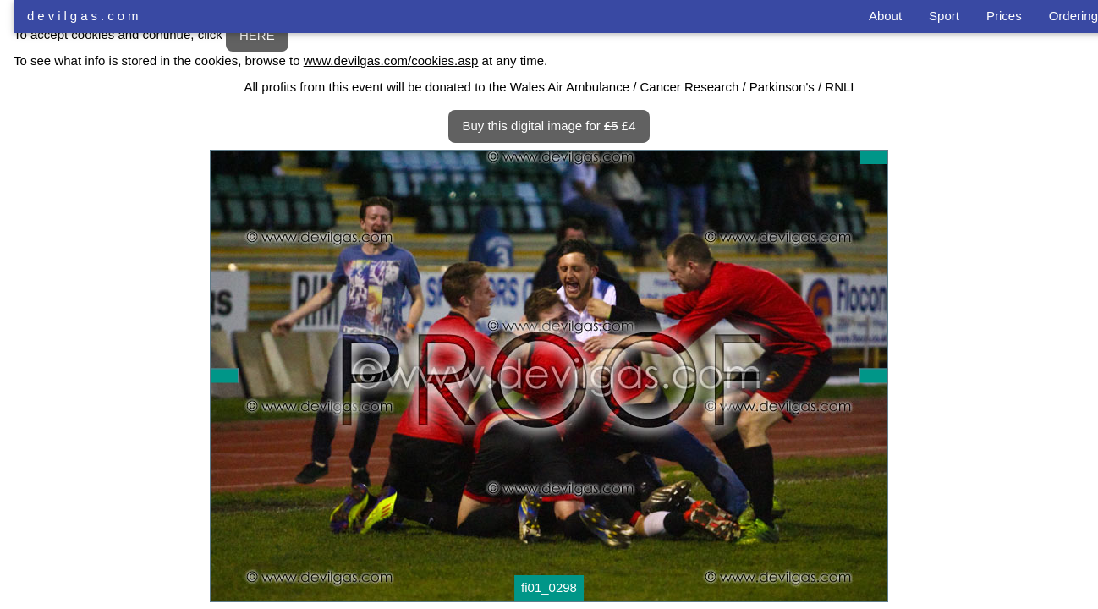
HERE (257, 35)
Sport (944, 15)
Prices (1004, 15)
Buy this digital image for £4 (548, 125)
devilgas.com (84, 15)
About (885, 15)
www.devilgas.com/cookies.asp (391, 60)
